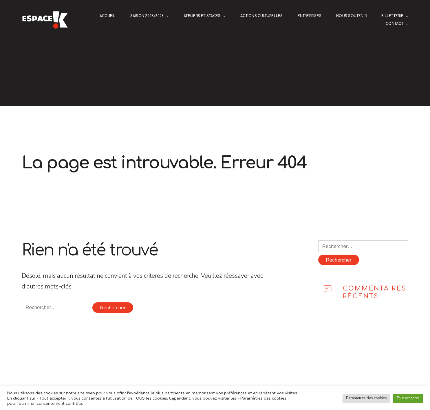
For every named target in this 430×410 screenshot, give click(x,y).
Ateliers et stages (202, 16)
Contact (394, 24)
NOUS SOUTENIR (351, 16)
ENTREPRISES (310, 16)
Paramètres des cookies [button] (366, 398)
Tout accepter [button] (408, 398)
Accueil (108, 16)
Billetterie (392, 16)
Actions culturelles (261, 16)
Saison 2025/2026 (147, 16)
